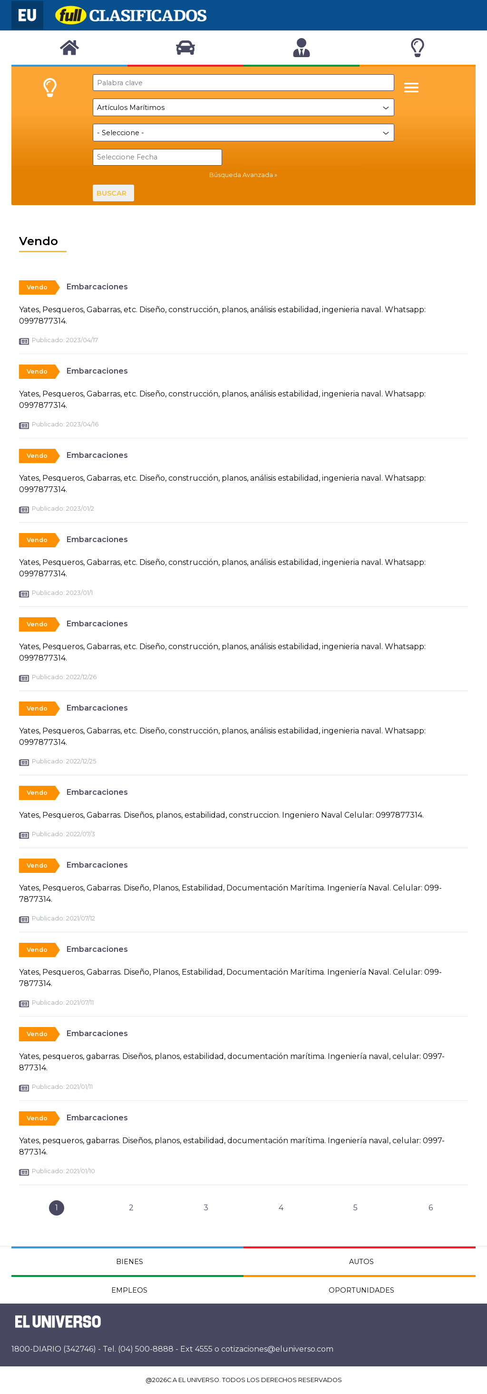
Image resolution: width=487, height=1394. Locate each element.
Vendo (37, 287)
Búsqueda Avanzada (241, 174)
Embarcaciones (97, 286)
